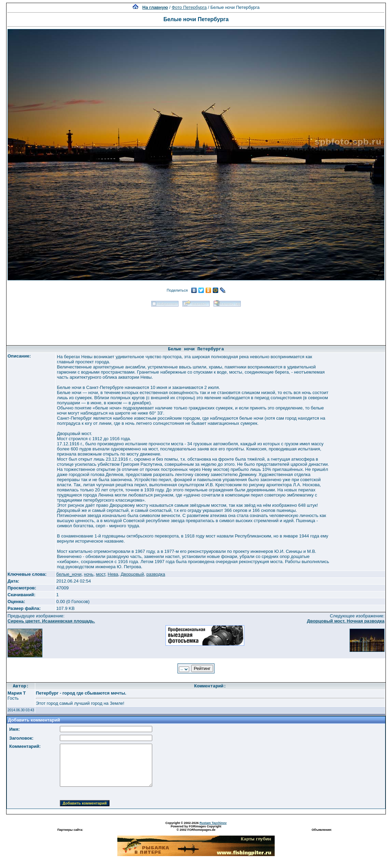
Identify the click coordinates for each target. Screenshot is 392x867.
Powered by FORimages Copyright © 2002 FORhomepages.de (196, 828)
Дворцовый (132, 574)
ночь (88, 574)
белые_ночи (69, 574)
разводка (155, 574)
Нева (113, 574)
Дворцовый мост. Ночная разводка (345, 621)
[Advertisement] (196, 323)
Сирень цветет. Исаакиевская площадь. (51, 621)
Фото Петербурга (189, 7)
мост (100, 574)
